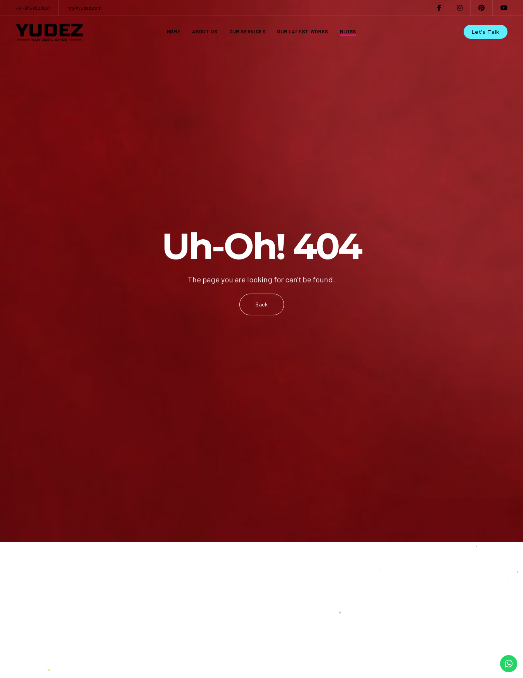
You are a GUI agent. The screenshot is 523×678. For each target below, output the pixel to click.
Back (261, 304)
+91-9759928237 (33, 7)
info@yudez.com (84, 7)
